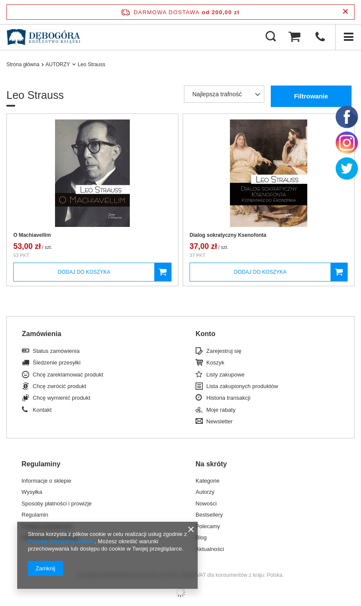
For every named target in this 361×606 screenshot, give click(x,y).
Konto (205, 333)
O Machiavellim (32, 235)
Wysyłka (31, 492)
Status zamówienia (56, 351)
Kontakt (42, 410)
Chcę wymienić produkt (61, 398)
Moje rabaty (221, 410)
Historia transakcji (228, 398)
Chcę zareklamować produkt (68, 374)
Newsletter (219, 421)
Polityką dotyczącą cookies (61, 541)
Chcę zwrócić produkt (59, 386)
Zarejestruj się (224, 351)
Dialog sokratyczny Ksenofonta (228, 235)
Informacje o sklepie (46, 480)
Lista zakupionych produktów (242, 386)
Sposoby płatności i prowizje (56, 503)
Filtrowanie (311, 96)
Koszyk (215, 362)
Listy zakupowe (225, 374)
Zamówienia (41, 333)
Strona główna (23, 64)
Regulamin (34, 514)
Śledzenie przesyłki (56, 362)
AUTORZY (58, 64)
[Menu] (348, 37)
